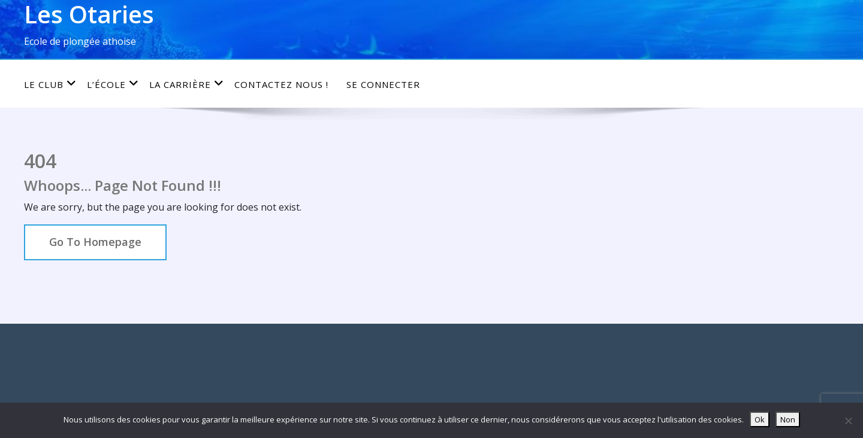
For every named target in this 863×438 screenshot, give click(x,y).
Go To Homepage (95, 242)
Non (787, 419)
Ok (760, 419)
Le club (50, 84)
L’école (113, 84)
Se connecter (383, 84)
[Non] (848, 421)
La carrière (186, 84)
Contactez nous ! (281, 84)
